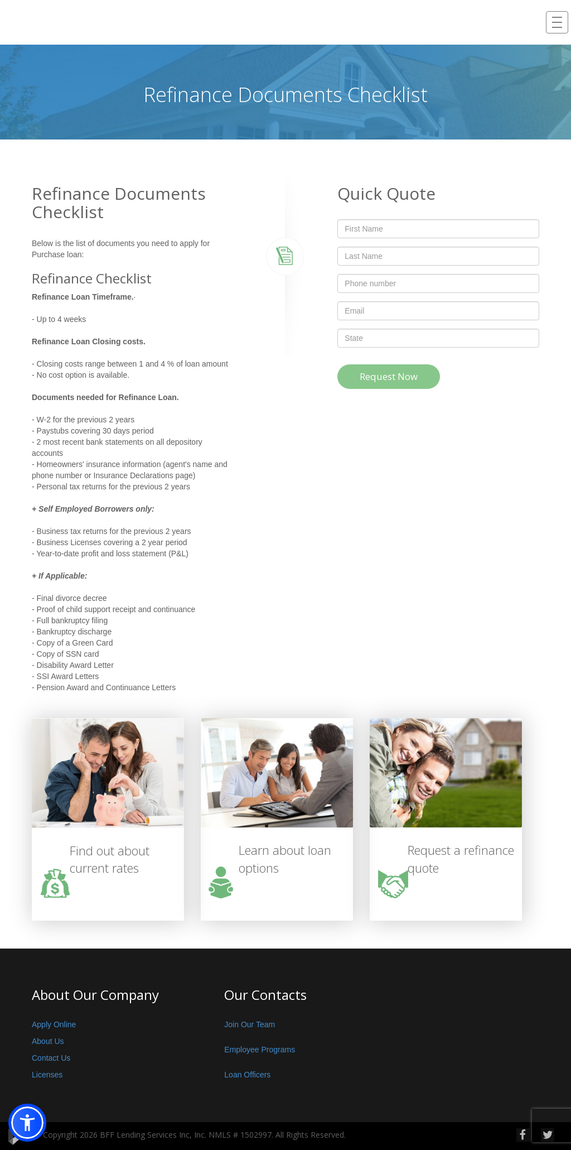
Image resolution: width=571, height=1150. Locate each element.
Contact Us (51, 1057)
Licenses (47, 1074)
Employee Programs (259, 1049)
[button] (27, 1122)
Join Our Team (249, 1024)
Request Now (389, 376)
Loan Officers (247, 1074)
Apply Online (54, 1024)
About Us (48, 1041)
